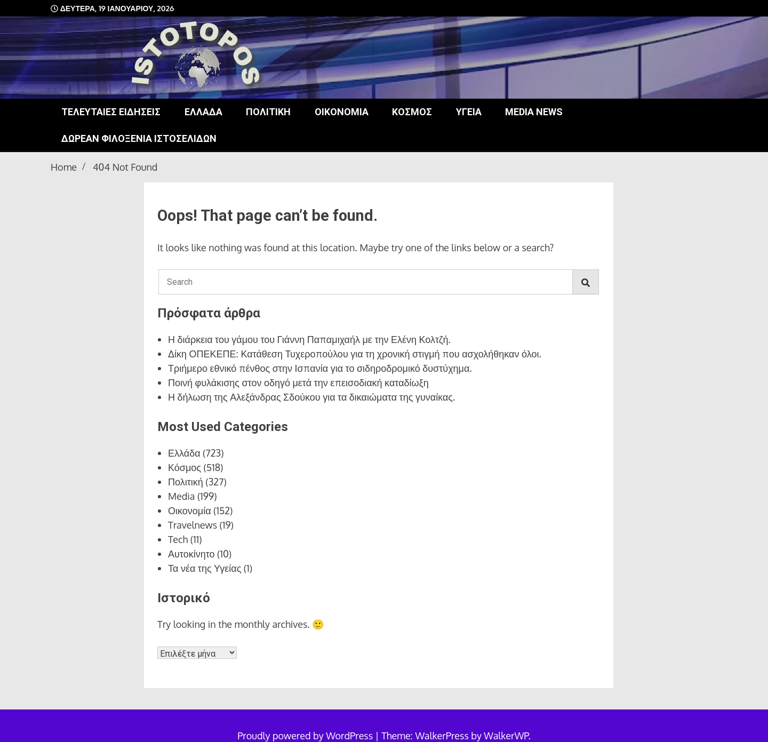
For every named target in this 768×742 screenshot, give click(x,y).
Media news (534, 111)
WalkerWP (506, 735)
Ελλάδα (203, 111)
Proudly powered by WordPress (306, 735)
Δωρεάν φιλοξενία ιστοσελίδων (139, 138)
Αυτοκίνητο (191, 554)
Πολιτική (268, 111)
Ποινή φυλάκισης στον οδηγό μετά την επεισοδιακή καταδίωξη (298, 382)
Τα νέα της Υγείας (204, 568)
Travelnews (192, 525)
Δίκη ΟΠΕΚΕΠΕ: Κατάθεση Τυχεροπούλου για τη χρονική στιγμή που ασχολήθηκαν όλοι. (354, 354)
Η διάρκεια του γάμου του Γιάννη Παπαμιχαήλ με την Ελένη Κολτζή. (309, 339)
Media (181, 496)
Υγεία (469, 111)
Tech (178, 539)
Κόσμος (412, 111)
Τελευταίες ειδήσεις (111, 111)
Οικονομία (342, 111)
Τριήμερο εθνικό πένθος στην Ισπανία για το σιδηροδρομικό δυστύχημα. (320, 368)
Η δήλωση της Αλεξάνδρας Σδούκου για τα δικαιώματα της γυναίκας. (311, 397)
